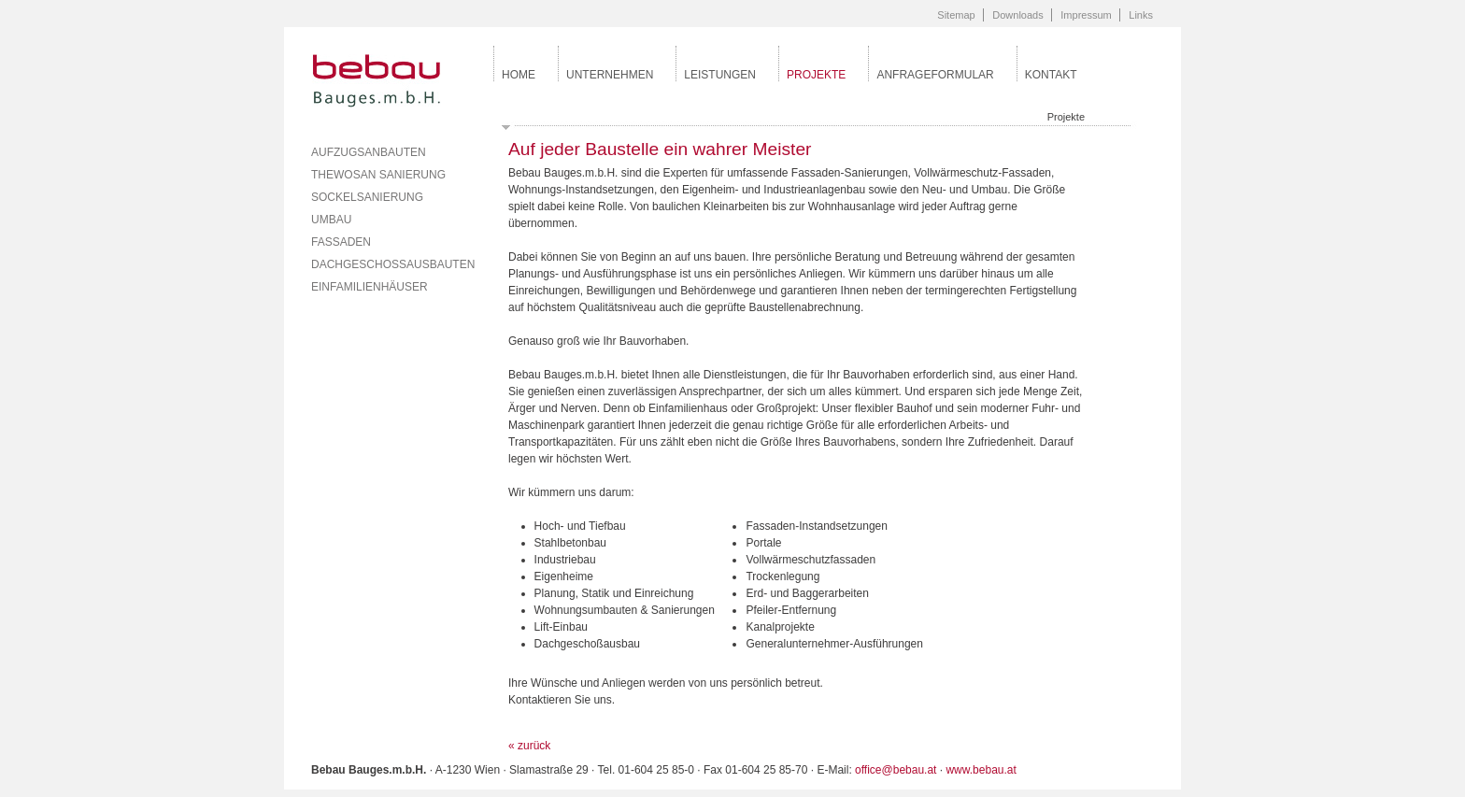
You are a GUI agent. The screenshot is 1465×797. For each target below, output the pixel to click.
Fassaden (341, 242)
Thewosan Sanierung (378, 174)
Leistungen (720, 74)
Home (518, 74)
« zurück (529, 745)
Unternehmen (609, 74)
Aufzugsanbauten (368, 152)
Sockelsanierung (367, 197)
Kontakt (1051, 74)
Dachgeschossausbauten (393, 264)
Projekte (816, 74)
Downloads (1017, 15)
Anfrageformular (934, 74)
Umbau (331, 219)
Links (1141, 15)
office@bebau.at (895, 769)
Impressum (1085, 15)
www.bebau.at (981, 769)
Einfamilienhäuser (369, 286)
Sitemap (955, 15)
